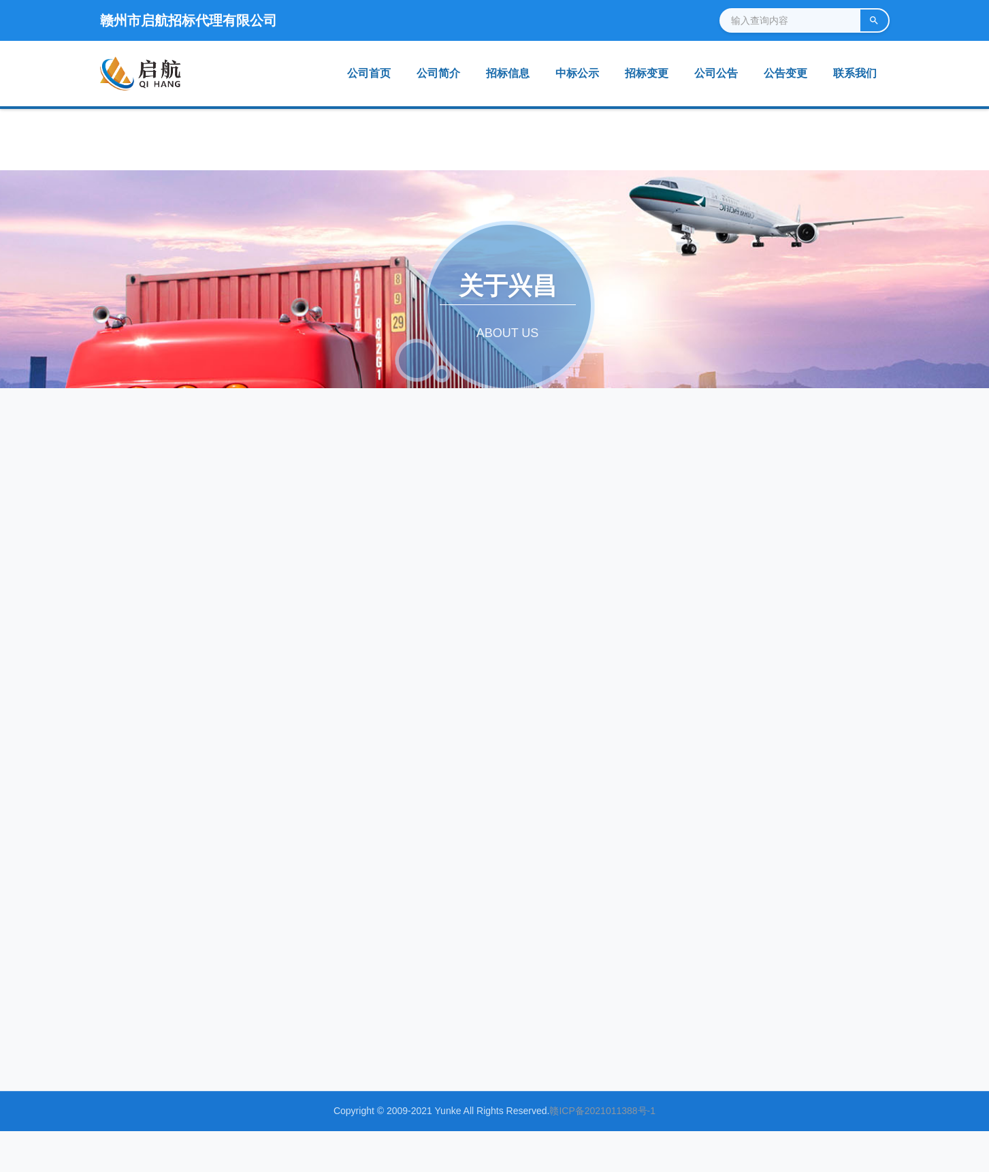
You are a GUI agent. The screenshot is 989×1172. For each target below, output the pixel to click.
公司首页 (369, 73)
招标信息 (508, 73)
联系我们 (855, 73)
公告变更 (785, 73)
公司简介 (438, 73)
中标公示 (577, 73)
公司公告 (716, 73)
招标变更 (646, 73)
